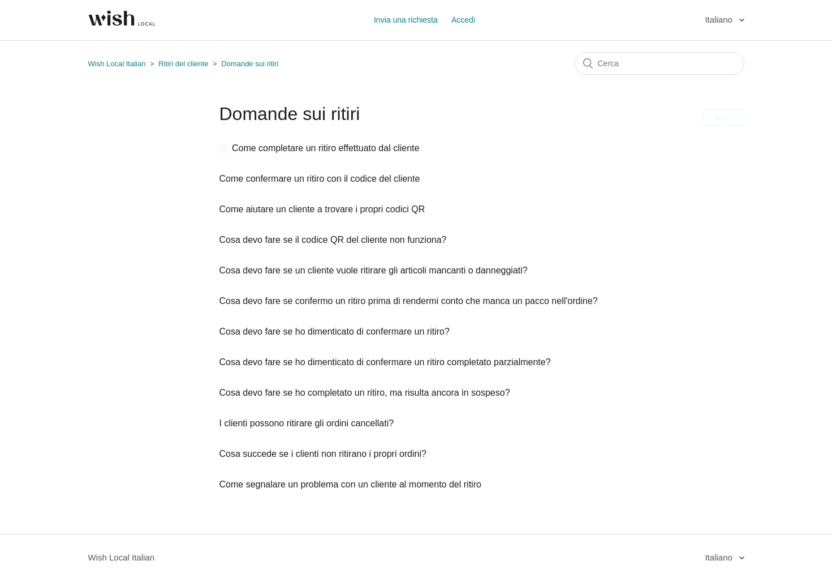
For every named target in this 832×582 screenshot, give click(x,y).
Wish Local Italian (117, 63)
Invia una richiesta (406, 19)
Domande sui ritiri (249, 63)
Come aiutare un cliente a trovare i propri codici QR (322, 209)
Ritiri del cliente (183, 63)
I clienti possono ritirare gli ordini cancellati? (306, 423)
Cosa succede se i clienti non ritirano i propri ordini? (322, 454)
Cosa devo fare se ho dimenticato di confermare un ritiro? (334, 331)
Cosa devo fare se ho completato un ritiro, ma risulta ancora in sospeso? (364, 392)
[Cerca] (659, 63)
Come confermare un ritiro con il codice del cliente (319, 178)
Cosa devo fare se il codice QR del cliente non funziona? (333, 240)
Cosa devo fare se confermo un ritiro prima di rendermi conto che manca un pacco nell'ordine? (408, 301)
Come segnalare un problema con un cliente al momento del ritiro (350, 484)
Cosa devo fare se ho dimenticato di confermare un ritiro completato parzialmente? (385, 362)
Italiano (720, 19)
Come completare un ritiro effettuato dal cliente (325, 148)
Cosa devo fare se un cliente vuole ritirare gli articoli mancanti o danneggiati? (373, 270)
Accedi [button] (463, 19)
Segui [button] (723, 118)
